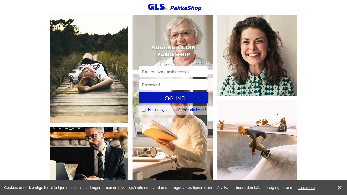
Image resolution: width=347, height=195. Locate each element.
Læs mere (306, 188)
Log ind (173, 98)
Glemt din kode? (192, 110)
